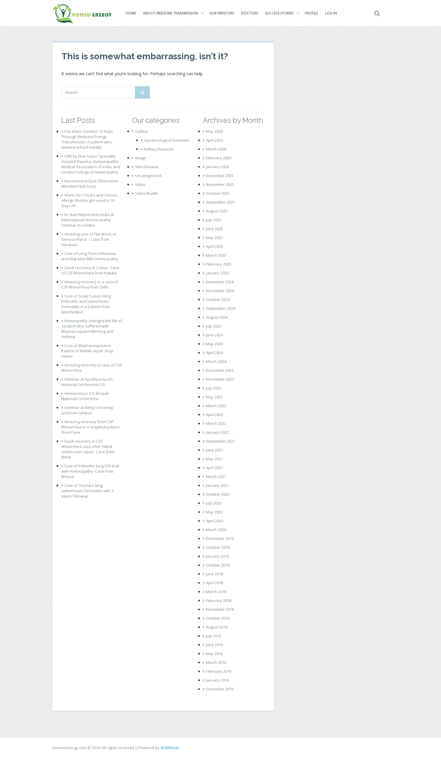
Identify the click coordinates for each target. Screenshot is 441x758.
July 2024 (213, 326)
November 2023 (220, 379)
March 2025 (216, 255)
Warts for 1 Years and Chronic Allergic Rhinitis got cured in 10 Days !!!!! (89, 200)
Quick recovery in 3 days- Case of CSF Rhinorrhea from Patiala (90, 270)
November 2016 (220, 609)
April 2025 (214, 246)
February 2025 (218, 264)
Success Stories (279, 13)
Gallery (141, 131)
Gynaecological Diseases (166, 140)
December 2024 (220, 281)
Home (130, 13)
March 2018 (216, 591)
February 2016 (218, 671)
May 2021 (214, 458)
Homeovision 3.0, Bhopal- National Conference (85, 396)
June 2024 (214, 335)
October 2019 (217, 547)
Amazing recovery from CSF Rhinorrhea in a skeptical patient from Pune (90, 427)
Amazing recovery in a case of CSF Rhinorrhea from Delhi (89, 284)
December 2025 (220, 175)
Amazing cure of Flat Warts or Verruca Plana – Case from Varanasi (89, 239)
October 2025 (217, 193)
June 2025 (214, 228)
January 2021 (217, 485)
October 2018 (217, 565)
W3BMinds (169, 747)
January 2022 (217, 432)
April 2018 (214, 582)
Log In (331, 13)
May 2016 (214, 653)
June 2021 (214, 450)
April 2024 (214, 352)
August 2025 (216, 211)
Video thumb (146, 193)
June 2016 (214, 644)
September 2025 (220, 202)
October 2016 (217, 618)
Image (140, 158)
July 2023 (213, 388)
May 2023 (214, 397)
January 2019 (217, 556)
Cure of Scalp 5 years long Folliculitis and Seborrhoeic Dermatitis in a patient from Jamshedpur (86, 304)
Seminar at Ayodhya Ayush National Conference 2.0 (87, 381)
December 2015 (220, 689)
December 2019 (220, 538)
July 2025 (213, 219)
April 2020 (214, 520)
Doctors (249, 13)
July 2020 (213, 503)
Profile (311, 13)
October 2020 (217, 494)
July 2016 (213, 636)
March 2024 (216, 361)
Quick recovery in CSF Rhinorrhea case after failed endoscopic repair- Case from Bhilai (87, 449)
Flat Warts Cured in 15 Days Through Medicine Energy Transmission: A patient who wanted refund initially (87, 139)
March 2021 (216, 476)
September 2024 (220, 308)
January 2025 (217, 273)
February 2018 (218, 600)
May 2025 (214, 237)
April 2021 (214, 467)
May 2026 (214, 131)
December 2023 (220, 370)
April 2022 (214, 414)
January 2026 (217, 166)
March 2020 (216, 529)
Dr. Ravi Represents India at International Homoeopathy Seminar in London (87, 220)
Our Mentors (221, 13)
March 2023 (216, 405)
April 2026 (214, 140)
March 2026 (216, 149)
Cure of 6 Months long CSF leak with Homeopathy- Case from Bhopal (90, 471)
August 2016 (216, 627)
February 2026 (218, 158)
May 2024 (214, 343)
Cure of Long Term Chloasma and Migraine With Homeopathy (89, 256)
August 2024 (216, 317)
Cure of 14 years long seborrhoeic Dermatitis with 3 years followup (87, 491)
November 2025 (220, 184)
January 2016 (217, 680)
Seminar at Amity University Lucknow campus (87, 410)
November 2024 (220, 290)
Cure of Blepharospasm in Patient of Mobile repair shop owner (87, 351)
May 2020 (214, 512)
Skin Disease (146, 166)
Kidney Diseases (159, 149)
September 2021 (220, 441)
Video (140, 184)
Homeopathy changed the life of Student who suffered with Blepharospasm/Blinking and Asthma (91, 328)
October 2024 (217, 299)
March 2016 (216, 662)
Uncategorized (148, 175)
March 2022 (216, 423)
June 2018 (214, 574)
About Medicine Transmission (170, 13)
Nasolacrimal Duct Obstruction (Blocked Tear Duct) (89, 183)
